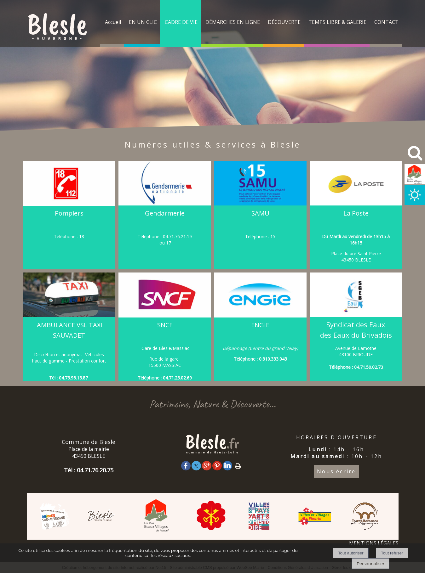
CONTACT (386, 22)
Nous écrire (336, 471)
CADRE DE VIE (181, 22)
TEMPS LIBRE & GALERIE (337, 22)
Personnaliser (370, 563)
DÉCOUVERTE (284, 22)
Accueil (113, 22)
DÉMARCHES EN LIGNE (232, 22)
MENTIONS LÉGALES (374, 543)
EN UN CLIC (143, 22)
